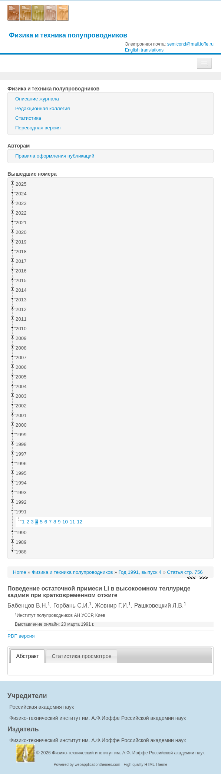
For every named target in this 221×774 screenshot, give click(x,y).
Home (19, 572)
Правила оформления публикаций (54, 156)
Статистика (28, 118)
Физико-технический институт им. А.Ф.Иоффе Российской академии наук (97, 718)
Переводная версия (37, 127)
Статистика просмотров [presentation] (81, 656)
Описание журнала (37, 99)
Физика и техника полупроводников (68, 35)
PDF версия (20, 636)
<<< (191, 577)
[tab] (27, 656)
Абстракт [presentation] (27, 656)
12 (79, 522)
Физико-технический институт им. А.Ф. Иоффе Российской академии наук (128, 752)
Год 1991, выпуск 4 (139, 572)
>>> (203, 577)
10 (65, 522)
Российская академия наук (41, 707)
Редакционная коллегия (42, 108)
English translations (144, 50)
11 (72, 522)
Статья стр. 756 (185, 572)
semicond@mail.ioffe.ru (190, 44)
